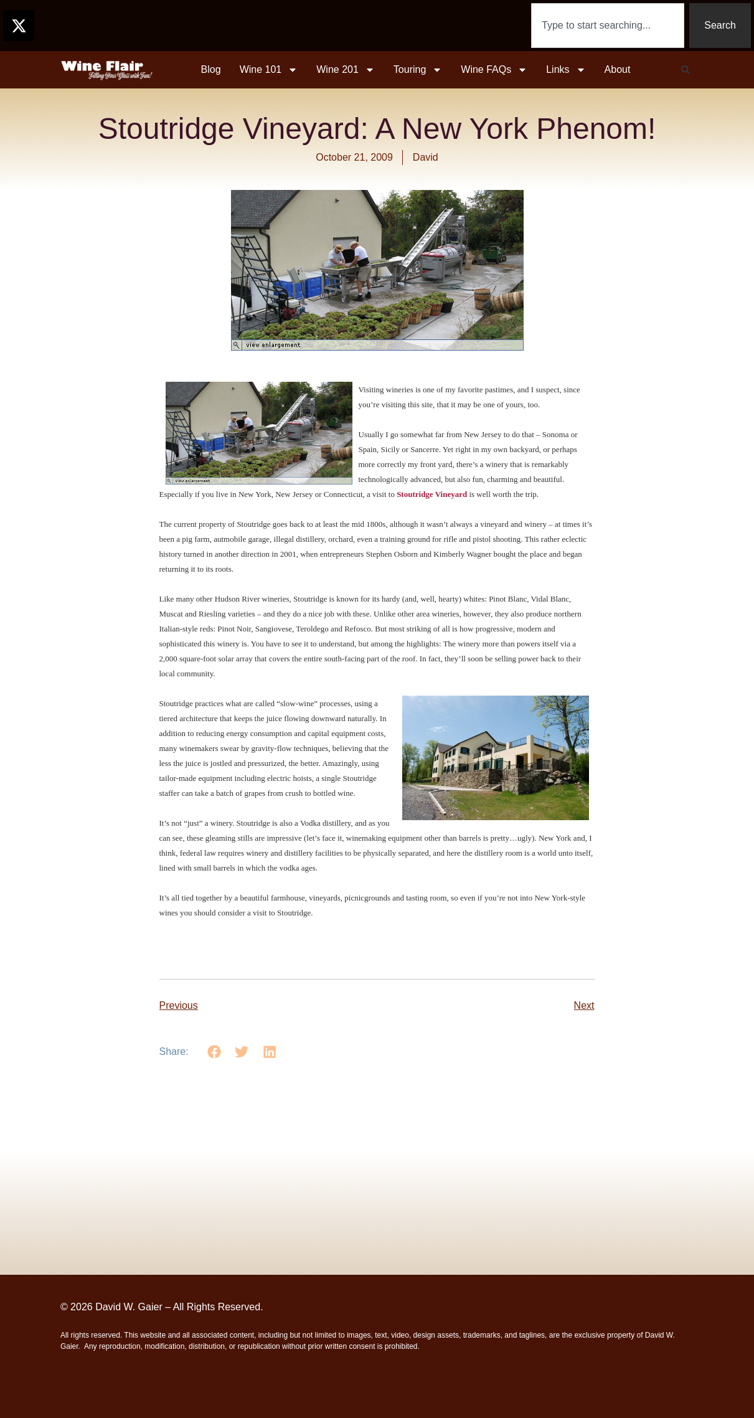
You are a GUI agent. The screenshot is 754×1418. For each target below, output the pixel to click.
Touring (417, 69)
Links (565, 69)
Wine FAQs (494, 69)
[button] (685, 70)
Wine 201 (345, 69)
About (618, 69)
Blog (211, 69)
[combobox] (607, 25)
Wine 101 (269, 69)
